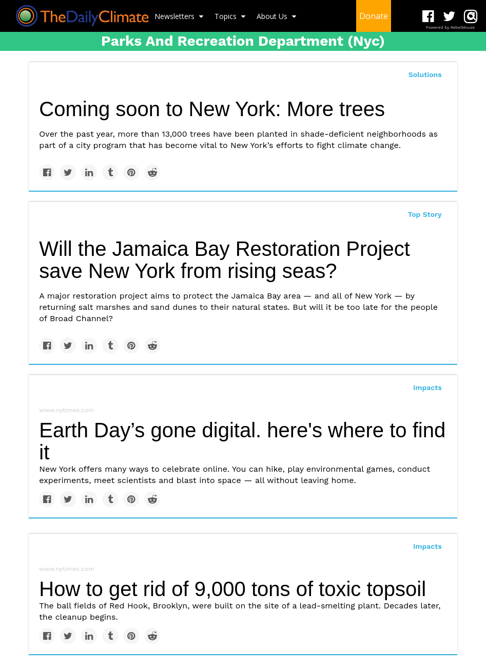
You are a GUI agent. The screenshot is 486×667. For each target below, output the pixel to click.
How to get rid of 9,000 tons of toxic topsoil (232, 589)
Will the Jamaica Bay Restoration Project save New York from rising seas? (224, 259)
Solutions (425, 74)
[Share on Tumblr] (110, 172)
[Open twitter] (449, 16)
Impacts (427, 387)
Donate (373, 16)
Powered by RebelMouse (450, 27)
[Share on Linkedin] (89, 172)
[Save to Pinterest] (131, 172)
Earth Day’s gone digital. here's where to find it (242, 441)
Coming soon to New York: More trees (212, 109)
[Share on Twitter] (68, 172)
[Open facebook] (428, 16)
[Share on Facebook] (47, 172)
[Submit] (472, 16)
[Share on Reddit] (152, 172)
